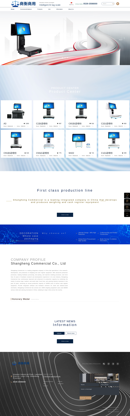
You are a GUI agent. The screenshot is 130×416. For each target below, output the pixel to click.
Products (39, 9)
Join (49, 9)
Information (59, 9)
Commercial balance (26, 9)
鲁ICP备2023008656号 (113, 411)
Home (12, 9)
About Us (71, 9)
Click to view (65, 214)
